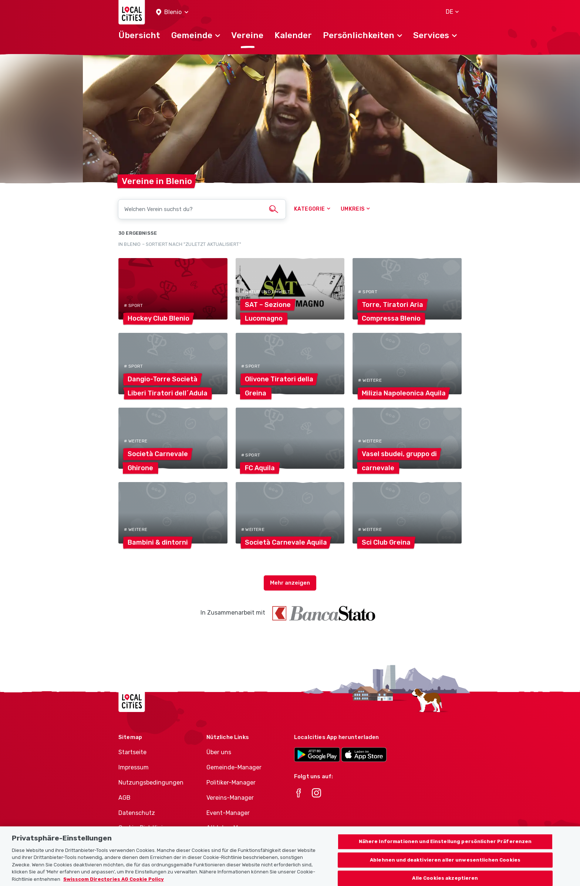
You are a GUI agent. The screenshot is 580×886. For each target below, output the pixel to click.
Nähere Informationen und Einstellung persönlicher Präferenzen (445, 850)
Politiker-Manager (231, 782)
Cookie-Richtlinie (142, 827)
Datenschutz (136, 812)
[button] (172, 12)
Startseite (132, 752)
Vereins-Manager (230, 797)
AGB (124, 797)
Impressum (133, 767)
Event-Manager (228, 812)
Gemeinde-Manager (234, 767)
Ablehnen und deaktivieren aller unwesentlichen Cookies (445, 869)
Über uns (218, 752)
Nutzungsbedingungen (150, 782)
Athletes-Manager (231, 827)
